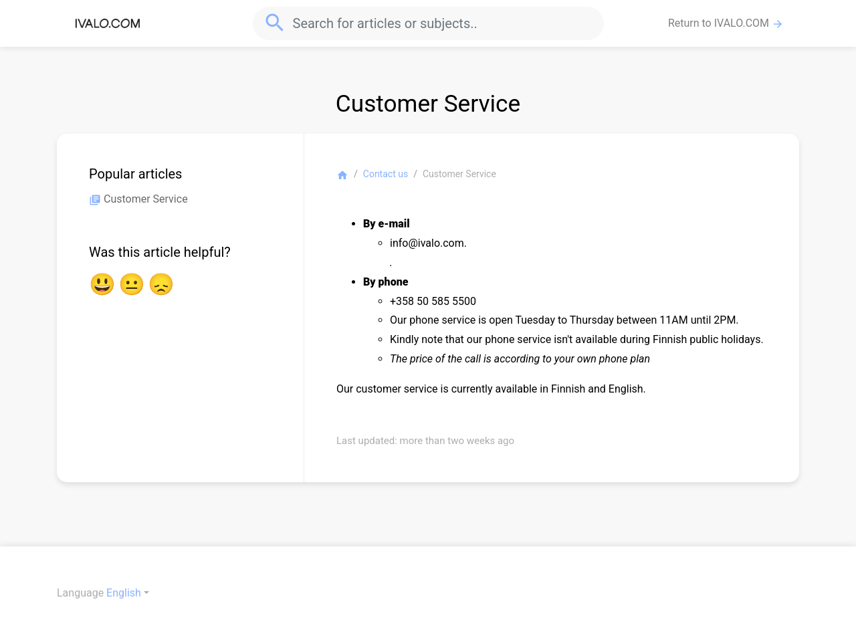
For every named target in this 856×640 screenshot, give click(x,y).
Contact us (385, 174)
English (123, 592)
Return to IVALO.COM (726, 23)
